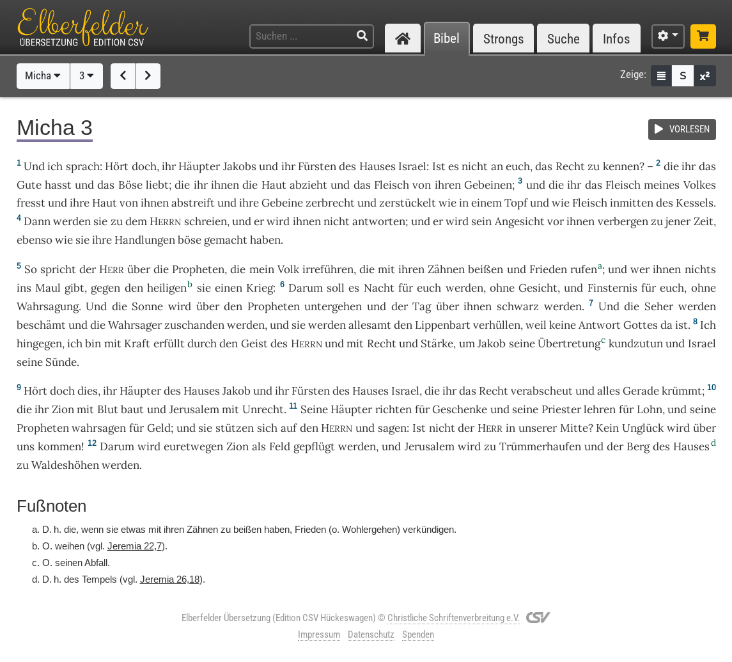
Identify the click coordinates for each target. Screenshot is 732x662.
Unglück (643, 428)
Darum (305, 288)
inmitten (631, 203)
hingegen (39, 343)
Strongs (503, 39)
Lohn (649, 409)
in (510, 428)
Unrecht (263, 409)
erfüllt (169, 343)
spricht (58, 269)
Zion (63, 409)
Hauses (377, 166)
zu (117, 221)
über (138, 269)
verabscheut (542, 391)
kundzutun (636, 343)
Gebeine (282, 203)
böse (189, 240)
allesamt (369, 325)
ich (74, 343)
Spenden (418, 634)
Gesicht (537, 288)
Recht (570, 166)
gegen (105, 288)
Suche (563, 39)
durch (202, 343)
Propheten (198, 269)
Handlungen (144, 240)
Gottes (640, 325)
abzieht (308, 185)
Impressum (319, 634)
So (30, 269)
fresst (31, 203)
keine (562, 325)
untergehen (333, 306)
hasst (58, 185)
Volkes (699, 185)
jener (678, 221)
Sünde (61, 362)
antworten (378, 221)
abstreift (193, 203)
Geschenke (459, 409)
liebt (157, 185)
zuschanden (194, 325)
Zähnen (446, 269)
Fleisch (391, 185)
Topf (515, 203)
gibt (74, 288)
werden (697, 306)
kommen (59, 446)
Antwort (600, 325)
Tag (421, 306)
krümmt (682, 391)
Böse (130, 185)
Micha (43, 75)
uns (26, 446)
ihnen (225, 185)
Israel (412, 166)
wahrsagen (99, 428)
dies (87, 391)
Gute (29, 185)
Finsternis (612, 288)
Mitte (574, 428)
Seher (658, 306)
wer (640, 269)
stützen (234, 428)
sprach (83, 166)
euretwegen (193, 446)
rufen (583, 269)
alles (608, 391)
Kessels (694, 203)
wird (469, 446)
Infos (616, 39)
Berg (638, 446)
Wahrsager (135, 325)
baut (132, 409)
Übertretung (569, 343)
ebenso (34, 240)
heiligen (167, 288)
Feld (279, 446)
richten (393, 409)
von (421, 185)
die (556, 185)
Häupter (199, 166)
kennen (621, 166)
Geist (254, 343)
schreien (205, 221)
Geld (159, 428)
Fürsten (317, 166)
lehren (600, 409)
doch (144, 166)
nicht (475, 166)
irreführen (328, 269)
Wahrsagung (48, 306)
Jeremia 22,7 (134, 545)
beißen (485, 269)
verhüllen (496, 325)
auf (289, 428)
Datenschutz (371, 634)
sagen (392, 428)
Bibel (446, 39)
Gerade (641, 391)
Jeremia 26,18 (169, 579)
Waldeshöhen (65, 465)
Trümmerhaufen (540, 446)
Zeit (703, 221)
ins (24, 288)
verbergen (623, 221)
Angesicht (520, 221)
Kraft (137, 343)
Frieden (548, 269)
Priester (561, 409)
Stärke (437, 343)
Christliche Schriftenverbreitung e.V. (453, 618)
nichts (700, 269)
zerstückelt (407, 203)
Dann (37, 221)
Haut (273, 185)
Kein (607, 428)
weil (536, 325)
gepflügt (314, 446)
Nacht (379, 288)
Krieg (259, 288)
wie (447, 203)
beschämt (41, 325)
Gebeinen (488, 185)
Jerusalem (194, 409)
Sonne (147, 306)
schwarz (518, 306)
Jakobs (239, 166)
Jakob (492, 343)
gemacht (225, 240)
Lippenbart (443, 325)
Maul (48, 288)
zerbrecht (330, 203)
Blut (107, 409)
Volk (288, 269)
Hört (116, 166)
